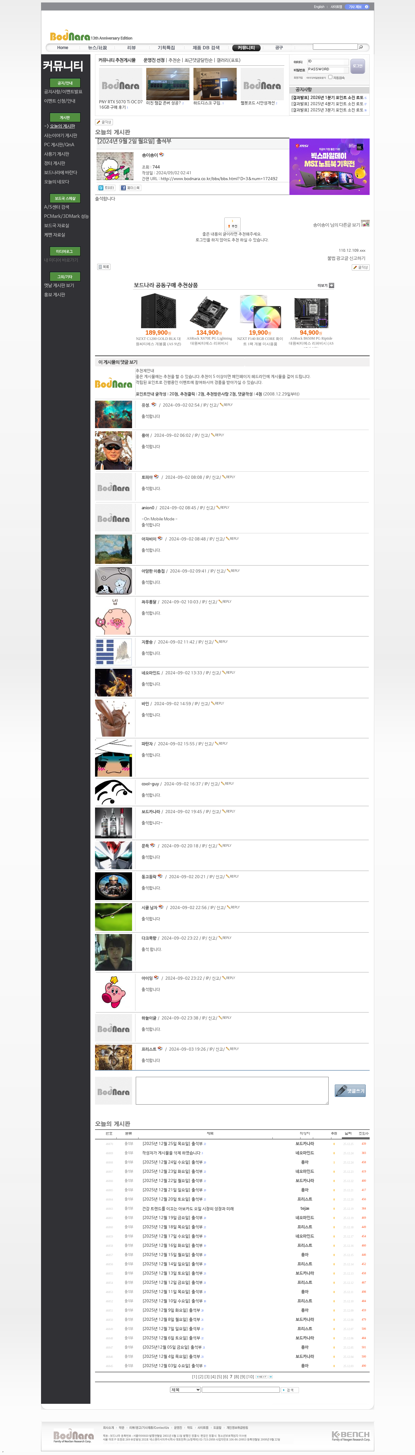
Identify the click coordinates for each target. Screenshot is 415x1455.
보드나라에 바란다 (60, 172)
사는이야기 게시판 (60, 135)
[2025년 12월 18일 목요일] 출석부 (172, 1227)
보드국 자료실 (56, 225)
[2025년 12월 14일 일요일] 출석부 (172, 1264)
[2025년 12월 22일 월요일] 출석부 (172, 1181)
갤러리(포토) (229, 60)
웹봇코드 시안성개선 (258, 103)
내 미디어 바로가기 (61, 260)
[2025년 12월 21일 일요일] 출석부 (172, 1190)
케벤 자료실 (54, 235)
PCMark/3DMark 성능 (66, 216)
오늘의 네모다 (56, 181)
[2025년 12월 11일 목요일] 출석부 (172, 1292)
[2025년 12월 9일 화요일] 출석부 (171, 1310)
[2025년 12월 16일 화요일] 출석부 (172, 1245)
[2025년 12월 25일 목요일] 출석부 (172, 1144)
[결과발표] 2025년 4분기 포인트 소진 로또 (328, 104)
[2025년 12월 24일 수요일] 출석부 (172, 1162)
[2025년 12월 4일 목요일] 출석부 (171, 1356)
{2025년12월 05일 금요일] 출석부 (172, 1347)
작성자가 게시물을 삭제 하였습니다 (171, 1153)
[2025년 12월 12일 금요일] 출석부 (172, 1282)
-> (59, 126)
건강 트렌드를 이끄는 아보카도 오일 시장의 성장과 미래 (188, 1209)
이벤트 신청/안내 (59, 101)
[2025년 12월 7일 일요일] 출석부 (171, 1329)
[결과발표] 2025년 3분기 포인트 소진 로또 (328, 110)
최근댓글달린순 (199, 60)
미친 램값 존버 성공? (163, 103)
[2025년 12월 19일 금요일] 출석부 (172, 1218)
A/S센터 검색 (56, 207)
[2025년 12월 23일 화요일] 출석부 (172, 1171)
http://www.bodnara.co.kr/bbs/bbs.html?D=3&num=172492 (219, 179)
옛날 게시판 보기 (59, 285)
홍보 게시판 (54, 294)
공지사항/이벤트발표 (63, 91)
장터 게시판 (54, 163)
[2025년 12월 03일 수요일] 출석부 (172, 1366)
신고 (213, 405)
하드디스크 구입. (207, 103)
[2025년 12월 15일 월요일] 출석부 (172, 1255)
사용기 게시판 (56, 154)
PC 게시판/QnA (59, 144)
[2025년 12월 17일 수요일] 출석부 (172, 1236)
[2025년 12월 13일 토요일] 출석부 (172, 1273)
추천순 (174, 60)
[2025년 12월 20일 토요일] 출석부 (172, 1199)
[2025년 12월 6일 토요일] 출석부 (171, 1338)
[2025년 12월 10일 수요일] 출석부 (172, 1301)
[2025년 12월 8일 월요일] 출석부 (171, 1319)
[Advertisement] (243, 28)
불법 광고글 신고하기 (346, 258)
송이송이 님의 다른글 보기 (341, 225)
